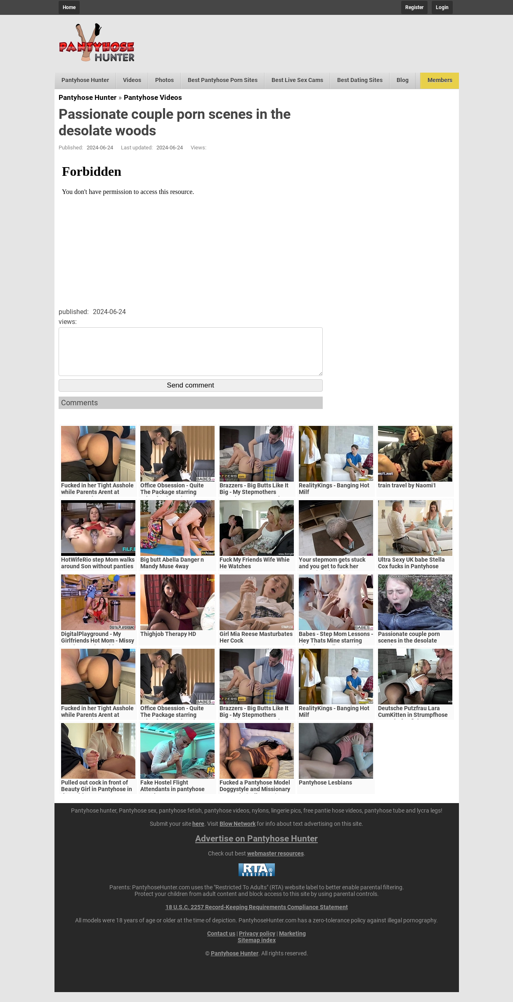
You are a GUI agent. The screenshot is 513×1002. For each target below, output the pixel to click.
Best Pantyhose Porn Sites (223, 80)
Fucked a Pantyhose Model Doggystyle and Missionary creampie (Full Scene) (255, 799)
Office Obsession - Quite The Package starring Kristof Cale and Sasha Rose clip (177, 505)
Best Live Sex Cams (297, 80)
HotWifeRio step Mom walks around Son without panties (98, 572)
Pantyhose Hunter (85, 80)
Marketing (292, 943)
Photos (164, 80)
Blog (403, 80)
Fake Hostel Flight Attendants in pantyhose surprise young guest (172, 799)
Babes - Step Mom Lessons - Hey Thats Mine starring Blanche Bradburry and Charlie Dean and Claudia (336, 653)
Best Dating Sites (360, 80)
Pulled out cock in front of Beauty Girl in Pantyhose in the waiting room (96, 799)
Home (69, 7)
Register (414, 7)
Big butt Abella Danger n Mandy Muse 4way (172, 572)
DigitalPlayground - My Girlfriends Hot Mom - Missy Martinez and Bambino (97, 650)
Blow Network (237, 833)
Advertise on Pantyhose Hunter (256, 848)
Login (442, 7)
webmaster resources (275, 863)
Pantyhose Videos (153, 97)
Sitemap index (257, 950)
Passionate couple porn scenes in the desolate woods (409, 650)
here (198, 833)
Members (440, 80)
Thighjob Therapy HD (168, 643)
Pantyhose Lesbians (325, 792)
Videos (132, 80)
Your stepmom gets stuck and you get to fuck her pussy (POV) (332, 576)
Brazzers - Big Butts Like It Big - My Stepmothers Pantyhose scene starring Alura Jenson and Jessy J (254, 505)
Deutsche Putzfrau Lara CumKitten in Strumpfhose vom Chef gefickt (413, 725)
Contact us (221, 943)
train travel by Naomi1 (407, 495)
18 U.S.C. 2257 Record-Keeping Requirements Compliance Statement (256, 917)
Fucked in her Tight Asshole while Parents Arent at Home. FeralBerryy (97, 502)
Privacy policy (257, 943)
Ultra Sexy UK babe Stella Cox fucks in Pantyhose (411, 572)
